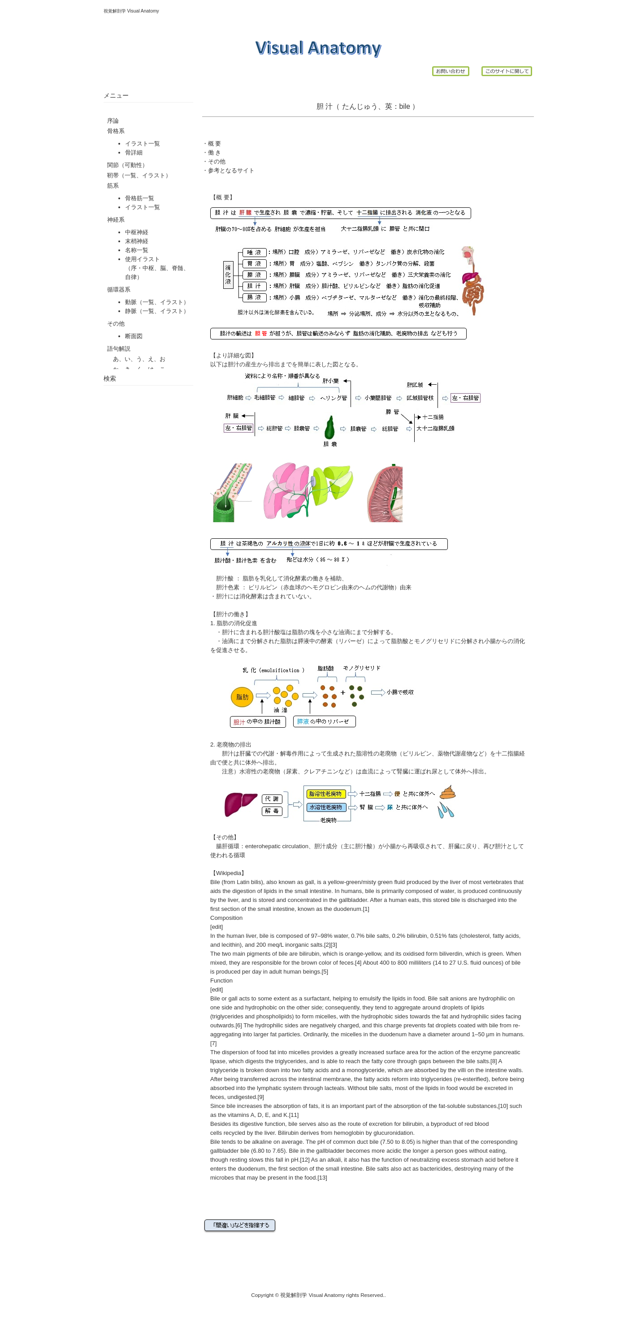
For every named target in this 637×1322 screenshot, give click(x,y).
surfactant (316, 998)
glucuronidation (393, 1132)
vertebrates (497, 882)
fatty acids (506, 935)
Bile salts (377, 1168)
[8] (493, 1061)
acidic (393, 1150)
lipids (270, 891)
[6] (238, 1025)
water (447, 891)
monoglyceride (366, 1070)
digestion (244, 891)
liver (455, 882)
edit (216, 926)
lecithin (230, 944)
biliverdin (450, 953)
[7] (213, 1043)
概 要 (214, 143)
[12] (305, 1159)
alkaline (262, 1141)
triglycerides (227, 1016)
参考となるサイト (231, 170)
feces (346, 962)
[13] (322, 1177)
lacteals (334, 1088)
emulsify (370, 998)
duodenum (347, 909)
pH (321, 1141)
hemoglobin (349, 1132)
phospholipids (274, 1016)
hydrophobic (261, 1007)
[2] (327, 944)
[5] (325, 971)
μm (490, 1034)
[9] (261, 1097)
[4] (358, 962)
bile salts (377, 935)
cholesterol (475, 935)
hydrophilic (493, 998)
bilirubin (417, 935)
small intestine (313, 891)
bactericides (435, 1168)
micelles (325, 1016)
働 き (214, 152)
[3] (333, 944)
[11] (294, 1115)
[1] (366, 909)
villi (462, 1070)
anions (458, 998)
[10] (503, 1106)
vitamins (238, 1115)
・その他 (213, 161)
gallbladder (353, 900)
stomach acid (478, 1159)
